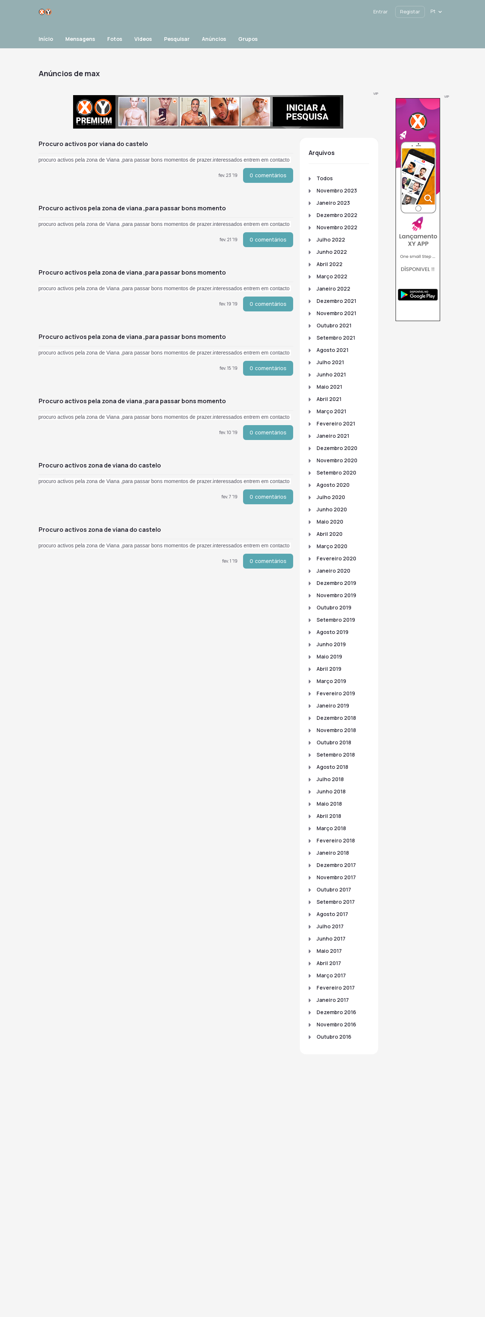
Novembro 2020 (337, 460)
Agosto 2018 (332, 766)
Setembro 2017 (336, 901)
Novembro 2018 (336, 730)
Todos (325, 178)
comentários (268, 175)
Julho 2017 (330, 926)
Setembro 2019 (336, 619)
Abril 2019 (329, 668)
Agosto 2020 (333, 484)
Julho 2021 (330, 362)
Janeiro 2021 (333, 435)
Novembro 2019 (336, 595)
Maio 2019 (329, 656)
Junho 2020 (332, 509)
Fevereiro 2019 (336, 693)
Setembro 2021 (336, 337)
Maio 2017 (329, 950)
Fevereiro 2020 (336, 558)
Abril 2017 (329, 963)
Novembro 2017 (336, 877)
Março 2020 (332, 546)
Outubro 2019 (334, 607)
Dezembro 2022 (337, 215)
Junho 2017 (331, 938)
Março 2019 (331, 681)
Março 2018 (331, 828)
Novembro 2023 (337, 190)
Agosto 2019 (332, 631)
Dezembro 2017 (336, 864)
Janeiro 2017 (333, 999)
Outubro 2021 (334, 325)
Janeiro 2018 (333, 852)
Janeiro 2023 (333, 202)
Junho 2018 (331, 791)
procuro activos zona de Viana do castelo (100, 465)
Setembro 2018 (336, 754)
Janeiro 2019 (333, 705)
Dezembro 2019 (336, 582)
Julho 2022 (331, 239)
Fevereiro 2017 (336, 987)
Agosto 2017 (332, 914)
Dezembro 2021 (336, 300)
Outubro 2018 (334, 742)
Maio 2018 (329, 803)
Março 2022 (332, 276)
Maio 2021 (329, 386)
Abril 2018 (329, 815)
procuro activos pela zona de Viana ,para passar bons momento (132, 208)
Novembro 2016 (336, 1024)
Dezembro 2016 (336, 1012)
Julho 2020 (331, 497)
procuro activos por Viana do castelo (93, 144)
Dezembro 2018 (336, 717)
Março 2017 (331, 975)
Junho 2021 (331, 374)
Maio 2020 (330, 521)
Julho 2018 (330, 779)
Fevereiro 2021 (336, 423)
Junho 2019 (331, 644)
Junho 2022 (332, 251)
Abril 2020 (330, 533)
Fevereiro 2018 (336, 840)
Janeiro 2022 (333, 288)
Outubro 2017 (334, 889)
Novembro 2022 (337, 227)
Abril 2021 (329, 398)
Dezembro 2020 (337, 448)
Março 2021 (331, 411)
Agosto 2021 (332, 349)
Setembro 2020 (336, 472)
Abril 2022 (330, 264)
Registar (410, 11)
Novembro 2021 (336, 313)
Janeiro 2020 (333, 570)
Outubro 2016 (334, 1036)
